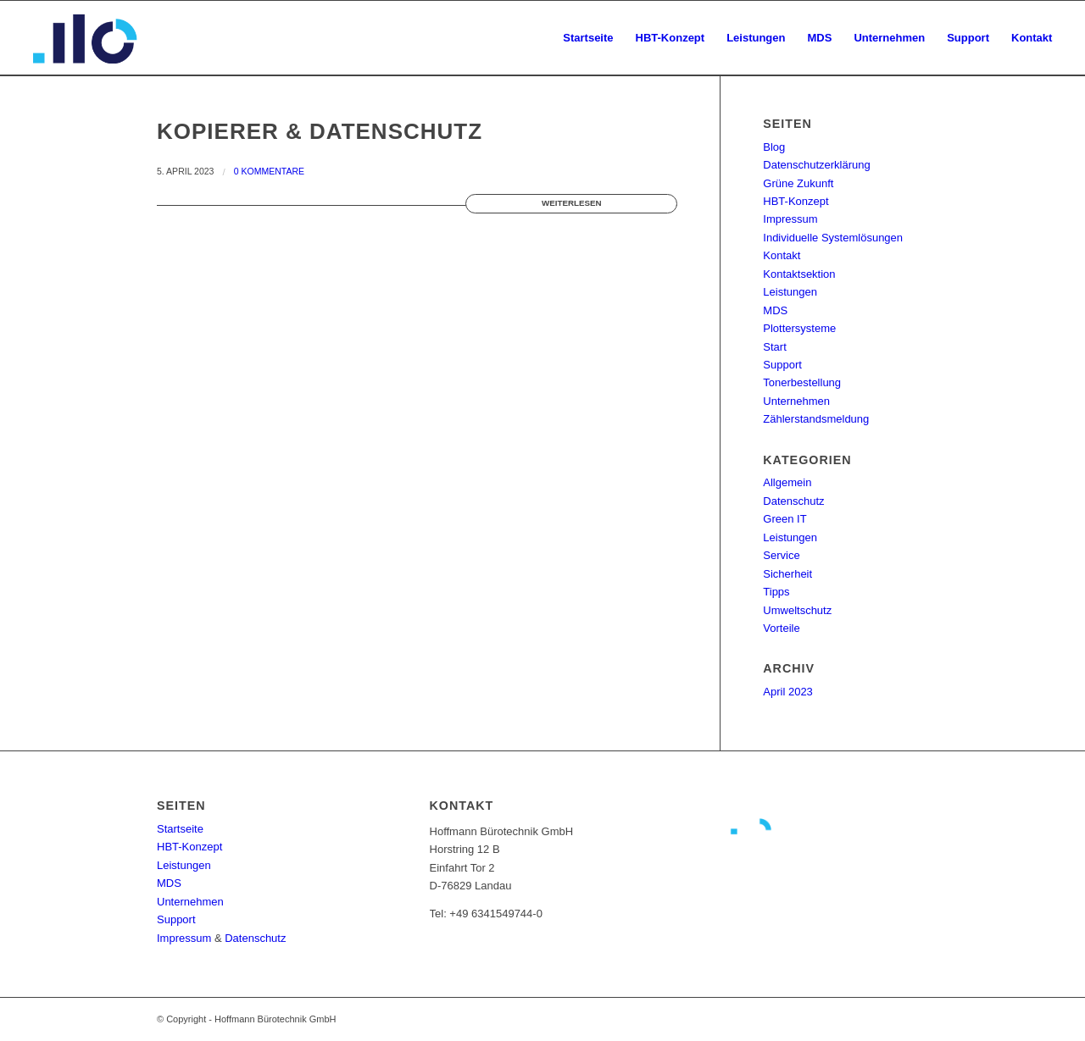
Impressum (790, 219)
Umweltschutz (797, 610)
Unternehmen (796, 401)
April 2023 (788, 691)
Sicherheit (787, 574)
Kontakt (781, 255)
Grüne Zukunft (798, 183)
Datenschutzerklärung (816, 164)
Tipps (776, 591)
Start (774, 347)
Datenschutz (793, 501)
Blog (774, 147)
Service (781, 555)
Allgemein (787, 482)
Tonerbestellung (802, 382)
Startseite (180, 828)
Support (782, 364)
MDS (775, 310)
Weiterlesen (571, 203)
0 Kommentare (269, 171)
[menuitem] (588, 38)
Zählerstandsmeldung (816, 419)
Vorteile (781, 628)
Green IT (784, 518)
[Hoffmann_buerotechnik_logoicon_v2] (86, 38)
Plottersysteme (799, 328)
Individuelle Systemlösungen (833, 237)
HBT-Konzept (795, 201)
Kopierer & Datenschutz (319, 131)
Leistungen (790, 291)
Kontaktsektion (799, 274)
